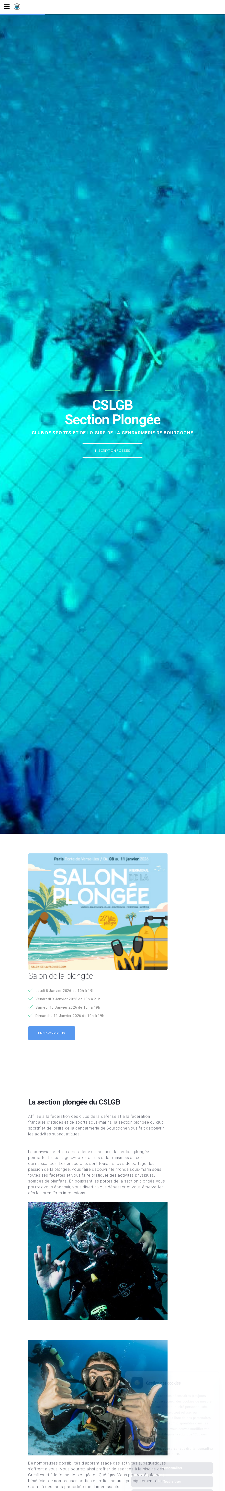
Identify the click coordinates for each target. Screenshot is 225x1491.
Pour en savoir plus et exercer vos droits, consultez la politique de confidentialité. (172, 1429)
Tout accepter (172, 1473)
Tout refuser (172, 1459)
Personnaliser (172, 1446)
